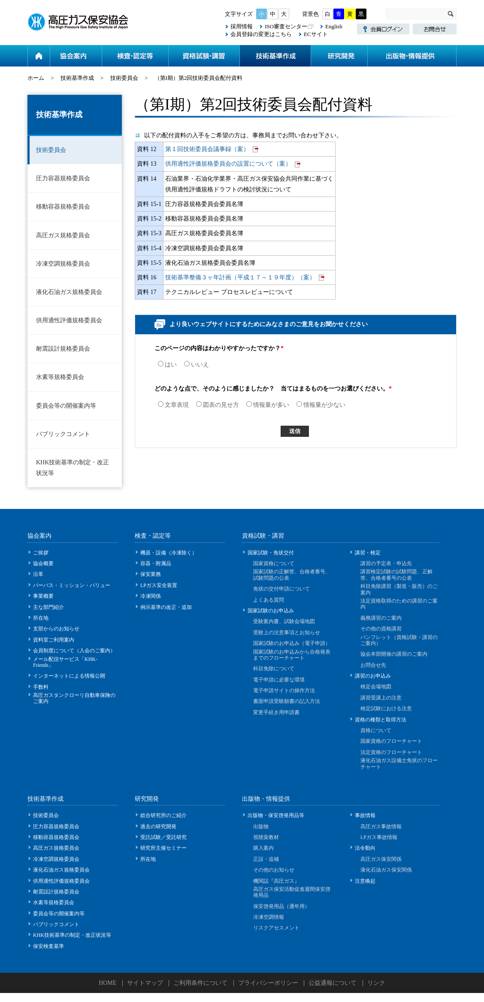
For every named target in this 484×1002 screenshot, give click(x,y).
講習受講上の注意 (381, 698)
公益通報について (333, 983)
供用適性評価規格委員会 (69, 320)
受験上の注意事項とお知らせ (286, 633)
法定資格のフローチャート (391, 752)
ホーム (38, 56)
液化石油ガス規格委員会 (69, 292)
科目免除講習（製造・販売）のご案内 (399, 589)
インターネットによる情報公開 (69, 676)
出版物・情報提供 (412, 56)
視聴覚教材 (266, 837)
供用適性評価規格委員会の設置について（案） (228, 163)
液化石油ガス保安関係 (386, 870)
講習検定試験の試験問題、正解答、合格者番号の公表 (396, 575)
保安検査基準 (48, 946)
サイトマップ (145, 983)
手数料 (40, 687)
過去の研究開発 (158, 826)
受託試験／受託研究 (163, 837)
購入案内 (263, 848)
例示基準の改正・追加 (166, 607)
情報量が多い (267, 405)
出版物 (261, 826)
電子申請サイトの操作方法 (284, 690)
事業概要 (43, 596)
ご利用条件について (200, 983)
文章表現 (173, 405)
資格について (375, 730)
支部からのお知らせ (56, 629)
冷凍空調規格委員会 (63, 263)
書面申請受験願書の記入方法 (286, 701)
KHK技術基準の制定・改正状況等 (72, 467)
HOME (107, 983)
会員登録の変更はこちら (261, 34)
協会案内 (76, 56)
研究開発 (339, 56)
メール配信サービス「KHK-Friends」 (65, 662)
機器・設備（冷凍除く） (168, 553)
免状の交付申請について (281, 589)
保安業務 (150, 574)
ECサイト (316, 34)
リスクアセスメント (276, 928)
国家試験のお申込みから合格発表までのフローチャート (291, 655)
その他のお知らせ (273, 870)
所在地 (40, 618)
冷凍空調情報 (268, 917)
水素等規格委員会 (60, 377)
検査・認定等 (135, 56)
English (333, 26)
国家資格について (273, 563)
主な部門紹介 (48, 607)
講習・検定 (368, 553)
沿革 (38, 574)
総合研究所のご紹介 (163, 815)
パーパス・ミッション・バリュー (71, 585)
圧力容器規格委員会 (63, 178)
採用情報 (241, 26)
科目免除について (273, 669)
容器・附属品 (155, 563)
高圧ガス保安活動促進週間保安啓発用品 (291, 892)
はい (167, 364)
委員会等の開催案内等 (66, 406)
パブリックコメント (63, 434)
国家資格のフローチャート (391, 741)
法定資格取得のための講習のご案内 (399, 604)
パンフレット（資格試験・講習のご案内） (399, 640)
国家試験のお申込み (271, 611)
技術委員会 (124, 78)
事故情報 (365, 815)
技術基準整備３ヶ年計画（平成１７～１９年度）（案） (240, 277)
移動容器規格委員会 (63, 206)
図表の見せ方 (217, 405)
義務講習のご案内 (381, 618)
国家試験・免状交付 (271, 553)
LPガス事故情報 (378, 837)
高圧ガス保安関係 (381, 859)
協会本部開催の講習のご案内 (393, 654)
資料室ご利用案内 (53, 640)
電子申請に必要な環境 (279, 680)
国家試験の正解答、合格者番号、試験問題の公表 (291, 575)
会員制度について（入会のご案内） (74, 651)
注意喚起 (365, 881)
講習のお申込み (373, 676)
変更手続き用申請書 (276, 712)
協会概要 (43, 563)
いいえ (196, 364)
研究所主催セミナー (163, 848)
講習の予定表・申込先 (386, 563)
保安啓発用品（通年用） (281, 906)
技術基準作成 (275, 56)
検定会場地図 (375, 687)
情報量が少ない (320, 405)
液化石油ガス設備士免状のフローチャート (399, 763)
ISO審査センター (286, 26)
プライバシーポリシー (268, 983)
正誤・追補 (266, 859)
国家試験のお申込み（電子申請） (291, 643)
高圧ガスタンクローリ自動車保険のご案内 (74, 698)
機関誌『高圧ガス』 (276, 881)
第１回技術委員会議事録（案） (207, 149)
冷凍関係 (150, 596)
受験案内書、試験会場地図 (284, 621)
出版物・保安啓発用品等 (276, 815)
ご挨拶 (40, 553)
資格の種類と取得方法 (380, 720)
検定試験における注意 (386, 708)
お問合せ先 (373, 665)
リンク (376, 983)
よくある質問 (268, 600)
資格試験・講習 (203, 56)
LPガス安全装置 (158, 585)
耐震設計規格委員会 (63, 348)
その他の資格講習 (381, 629)
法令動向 (365, 848)
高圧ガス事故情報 (381, 826)
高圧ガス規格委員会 (63, 235)
